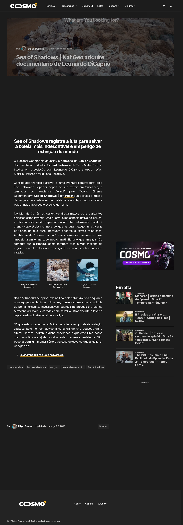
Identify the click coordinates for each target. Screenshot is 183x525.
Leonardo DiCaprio (36, 367)
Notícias (103, 426)
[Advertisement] (59, 109)
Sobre (77, 503)
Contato (89, 503)
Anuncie (102, 503)
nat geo (54, 367)
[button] (164, 6)
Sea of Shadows (96, 367)
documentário (16, 367)
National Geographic (72, 367)
